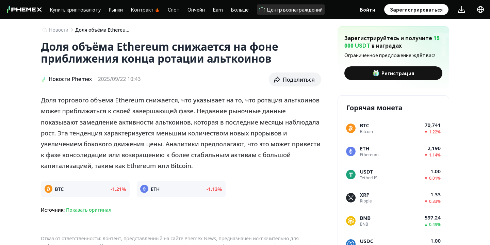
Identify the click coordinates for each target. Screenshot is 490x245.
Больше (240, 9)
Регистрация (393, 73)
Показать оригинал (88, 210)
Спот (173, 9)
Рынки (116, 9)
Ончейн (196, 9)
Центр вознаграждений (291, 9)
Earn (218, 9)
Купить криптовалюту (75, 9)
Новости (58, 30)
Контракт (145, 9)
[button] (295, 79)
